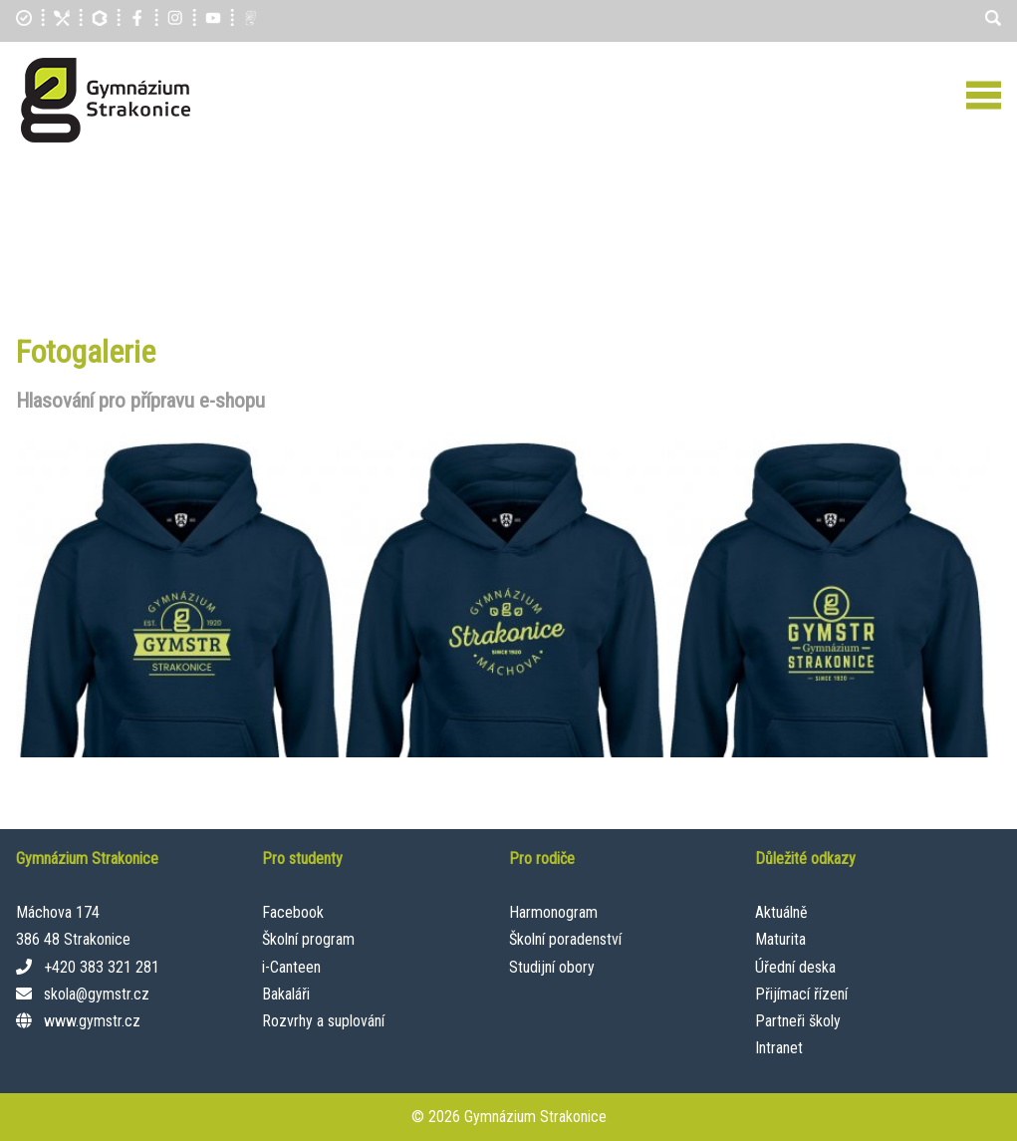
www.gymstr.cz (92, 1020)
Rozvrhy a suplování (323, 1020)
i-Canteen (291, 967)
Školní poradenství (565, 939)
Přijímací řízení (801, 994)
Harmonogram (553, 912)
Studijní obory (552, 967)
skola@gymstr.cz (96, 994)
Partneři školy (798, 1020)
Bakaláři (286, 994)
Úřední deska (795, 967)
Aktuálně (781, 912)
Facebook (293, 912)
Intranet (779, 1047)
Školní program (308, 939)
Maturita (780, 939)
